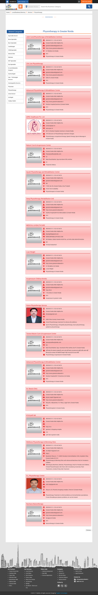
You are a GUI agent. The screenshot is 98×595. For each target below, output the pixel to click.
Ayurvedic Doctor (13, 35)
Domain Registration (47, 575)
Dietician (10, 57)
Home (8, 12)
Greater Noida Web (13, 571)
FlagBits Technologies (61, 593)
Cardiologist (11, 46)
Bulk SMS (44, 573)
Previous (88, 530)
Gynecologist (11, 73)
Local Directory (29, 571)
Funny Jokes (29, 577)
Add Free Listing (86, 1)
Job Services (29, 581)
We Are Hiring (62, 575)
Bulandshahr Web (13, 579)
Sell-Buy (28, 583)
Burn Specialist (12, 43)
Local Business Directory (18, 12)
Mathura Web (12, 581)
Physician (11, 86)
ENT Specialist (12, 61)
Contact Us (61, 573)
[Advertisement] (51, 22)
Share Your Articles (30, 579)
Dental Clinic (11, 53)
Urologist (10, 97)
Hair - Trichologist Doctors (13, 78)
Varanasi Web (12, 583)
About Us (61, 571)
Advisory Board (62, 579)
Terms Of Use (78, 571)
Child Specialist (12, 50)
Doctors (30, 12)
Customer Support (63, 577)
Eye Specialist (12, 64)
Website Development (47, 571)
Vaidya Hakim (12, 101)
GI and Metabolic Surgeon (13, 69)
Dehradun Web (12, 577)
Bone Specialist (12, 39)
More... (10, 585)
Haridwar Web (12, 573)
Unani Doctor (11, 93)
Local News (28, 573)
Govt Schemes (29, 575)
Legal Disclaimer (79, 573)
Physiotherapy (12, 90)
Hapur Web (12, 575)
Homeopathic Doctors (14, 83)
